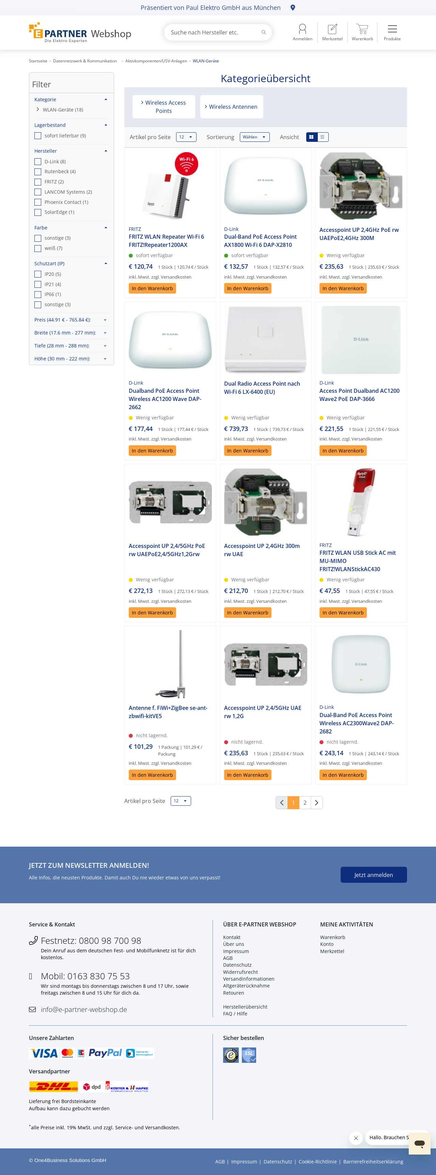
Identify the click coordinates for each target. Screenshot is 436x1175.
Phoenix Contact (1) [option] (66, 202)
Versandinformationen (249, 979)
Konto (326, 944)
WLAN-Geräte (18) (63, 109)
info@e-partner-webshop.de (84, 1009)
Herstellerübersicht (245, 1006)
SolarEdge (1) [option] (59, 212)
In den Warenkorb (152, 288)
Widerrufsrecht (240, 972)
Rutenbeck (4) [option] (60, 171)
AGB (228, 958)
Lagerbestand (70, 125)
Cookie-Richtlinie (318, 1161)
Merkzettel (332, 951)
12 (185, 137)
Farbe (70, 227)
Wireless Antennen (233, 106)
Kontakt (231, 937)
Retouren (233, 993)
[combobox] (218, 32)
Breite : (65, 332)
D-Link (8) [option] (55, 161)
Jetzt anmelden (374, 875)
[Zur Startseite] (88, 32)
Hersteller (70, 151)
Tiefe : (62, 345)
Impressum (236, 951)
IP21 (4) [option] (53, 284)
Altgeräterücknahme (246, 985)
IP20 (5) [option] (53, 274)
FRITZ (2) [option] (54, 181)
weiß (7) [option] (53, 248)
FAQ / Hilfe (235, 1013)
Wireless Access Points (165, 107)
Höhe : (62, 358)
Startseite (38, 61)
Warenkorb (332, 937)
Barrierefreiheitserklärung (373, 1161)
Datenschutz (237, 965)
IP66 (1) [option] (53, 294)
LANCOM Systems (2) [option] (68, 192)
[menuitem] (332, 32)
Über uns (233, 944)
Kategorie (70, 99)
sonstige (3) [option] (58, 238)
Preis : (62, 319)
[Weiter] (317, 802)
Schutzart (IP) (70, 263)
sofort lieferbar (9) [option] (65, 135)
